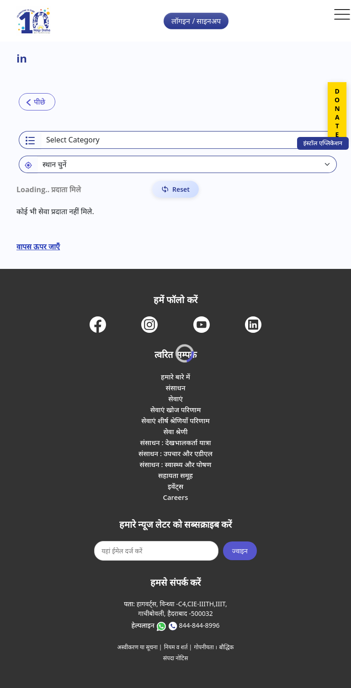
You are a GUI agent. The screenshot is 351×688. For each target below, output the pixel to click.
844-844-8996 (199, 625)
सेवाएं (175, 398)
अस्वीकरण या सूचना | (139, 647)
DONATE (337, 113)
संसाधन (175, 387)
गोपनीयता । (205, 647)
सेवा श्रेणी (175, 431)
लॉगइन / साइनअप (196, 21)
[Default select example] (187, 164)
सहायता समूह (175, 475)
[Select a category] (189, 140)
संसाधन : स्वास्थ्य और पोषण (176, 464)
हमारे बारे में (175, 376)
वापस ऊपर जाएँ (38, 247)
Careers (175, 497)
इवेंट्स (175, 486)
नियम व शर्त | (178, 647)
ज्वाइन (240, 550)
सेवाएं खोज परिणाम (175, 409)
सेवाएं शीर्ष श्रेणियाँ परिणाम (175, 420)
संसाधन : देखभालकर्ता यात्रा (175, 442)
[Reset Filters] (175, 189)
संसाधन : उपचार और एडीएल (175, 453)
